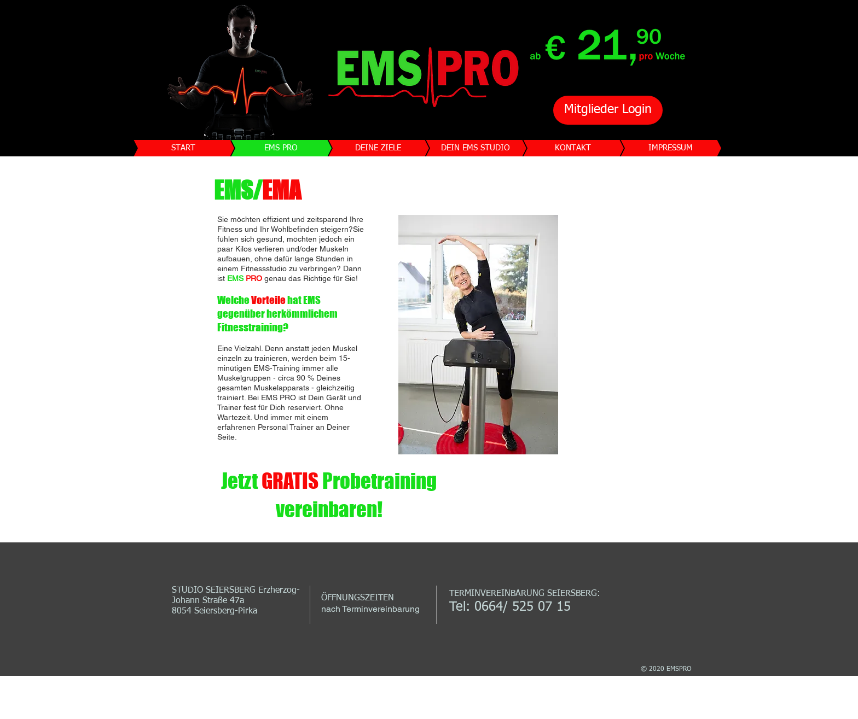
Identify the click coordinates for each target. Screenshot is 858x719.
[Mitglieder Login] (608, 110)
